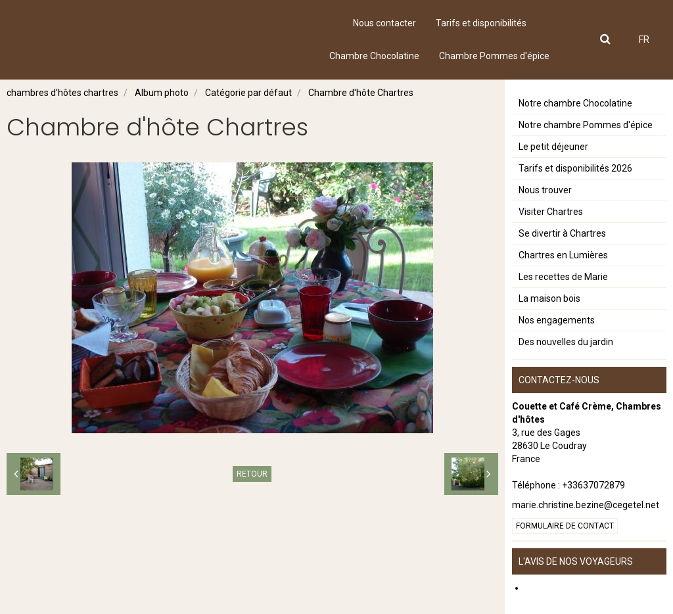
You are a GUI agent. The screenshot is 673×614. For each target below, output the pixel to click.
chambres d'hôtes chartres (62, 92)
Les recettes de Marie (563, 277)
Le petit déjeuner (553, 146)
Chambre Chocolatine (374, 56)
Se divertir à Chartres (562, 233)
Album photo (162, 92)
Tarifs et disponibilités (481, 23)
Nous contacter (384, 23)
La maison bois (549, 298)
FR (644, 39)
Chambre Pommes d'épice (494, 56)
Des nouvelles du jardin (566, 342)
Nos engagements (557, 320)
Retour (252, 474)
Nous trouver (545, 190)
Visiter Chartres (551, 211)
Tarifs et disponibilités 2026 (575, 168)
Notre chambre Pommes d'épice (586, 125)
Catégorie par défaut (248, 92)
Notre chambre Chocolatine (575, 103)
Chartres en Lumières (563, 255)
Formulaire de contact (565, 526)
